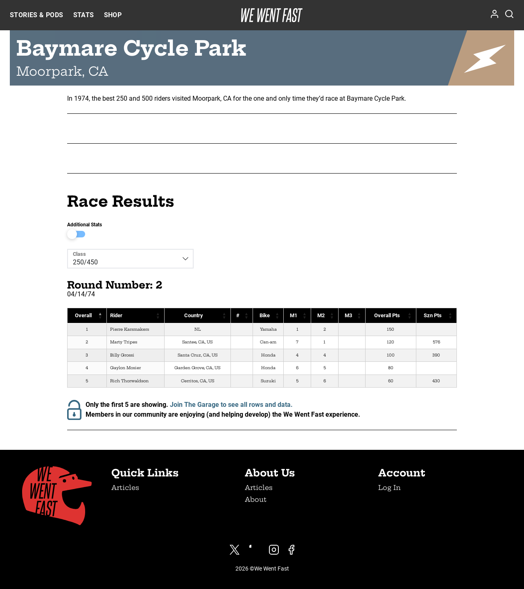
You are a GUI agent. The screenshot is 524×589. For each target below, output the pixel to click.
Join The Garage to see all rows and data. (231, 404)
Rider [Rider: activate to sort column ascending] (116, 315)
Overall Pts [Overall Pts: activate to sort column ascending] (387, 315)
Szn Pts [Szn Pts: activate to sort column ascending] (433, 315)
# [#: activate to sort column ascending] (237, 315)
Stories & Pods (36, 15)
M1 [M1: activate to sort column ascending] (293, 315)
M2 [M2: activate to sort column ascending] (321, 315)
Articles (125, 487)
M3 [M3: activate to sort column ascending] (348, 315)
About (256, 499)
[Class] (124, 259)
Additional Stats (84, 225)
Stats (83, 15)
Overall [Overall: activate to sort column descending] (83, 315)
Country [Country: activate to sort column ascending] (193, 315)
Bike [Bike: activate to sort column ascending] (264, 315)
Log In (389, 487)
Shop (113, 15)
